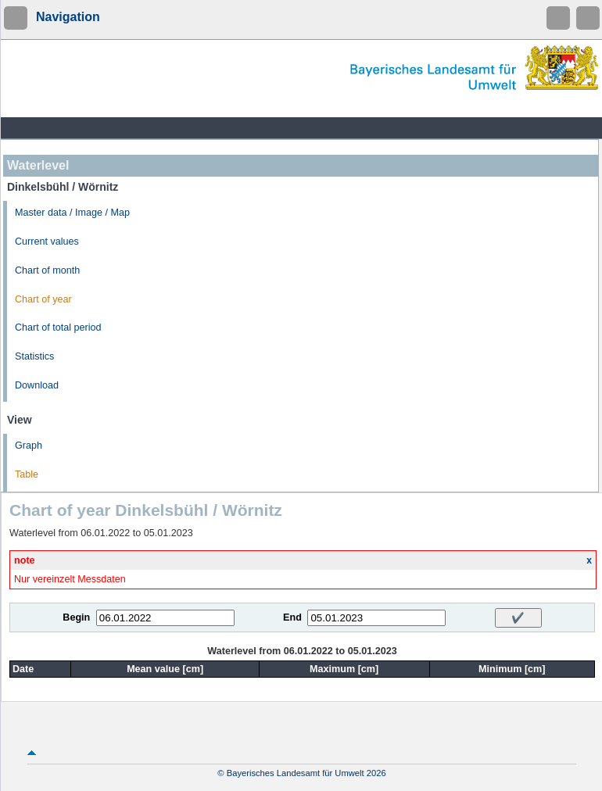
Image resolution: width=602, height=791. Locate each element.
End (292, 617)
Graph (28, 445)
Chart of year (43, 299)
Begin (76, 617)
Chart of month (47, 270)
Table (26, 474)
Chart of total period (58, 327)
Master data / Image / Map (72, 212)
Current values (47, 241)
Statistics (34, 356)
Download (37, 385)
